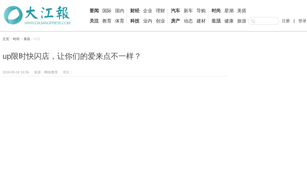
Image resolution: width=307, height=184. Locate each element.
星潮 (229, 10)
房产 (175, 21)
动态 (188, 21)
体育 (119, 21)
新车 (188, 10)
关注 (94, 21)
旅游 (241, 21)
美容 (27, 39)
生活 (216, 21)
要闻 (94, 10)
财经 (134, 10)
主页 (6, 39)
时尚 (216, 10)
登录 (302, 21)
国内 (119, 10)
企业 (147, 10)
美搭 (241, 10)
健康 (229, 21)
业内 (147, 21)
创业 (160, 21)
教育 (107, 21)
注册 (286, 21)
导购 (201, 10)
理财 (160, 10)
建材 (201, 21)
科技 (134, 21)
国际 (107, 10)
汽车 (175, 10)
